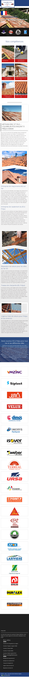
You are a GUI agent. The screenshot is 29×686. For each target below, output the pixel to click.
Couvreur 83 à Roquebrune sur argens (10, 643)
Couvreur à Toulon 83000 (8, 650)
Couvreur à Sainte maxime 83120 (9, 653)
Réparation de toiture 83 (8, 668)
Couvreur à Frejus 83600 (8, 648)
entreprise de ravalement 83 (8, 660)
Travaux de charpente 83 (8, 663)
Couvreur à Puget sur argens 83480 (10, 646)
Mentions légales (18, 673)
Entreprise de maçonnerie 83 (8, 658)
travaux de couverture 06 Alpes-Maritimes (15, 634)
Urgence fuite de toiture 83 (8, 665)
